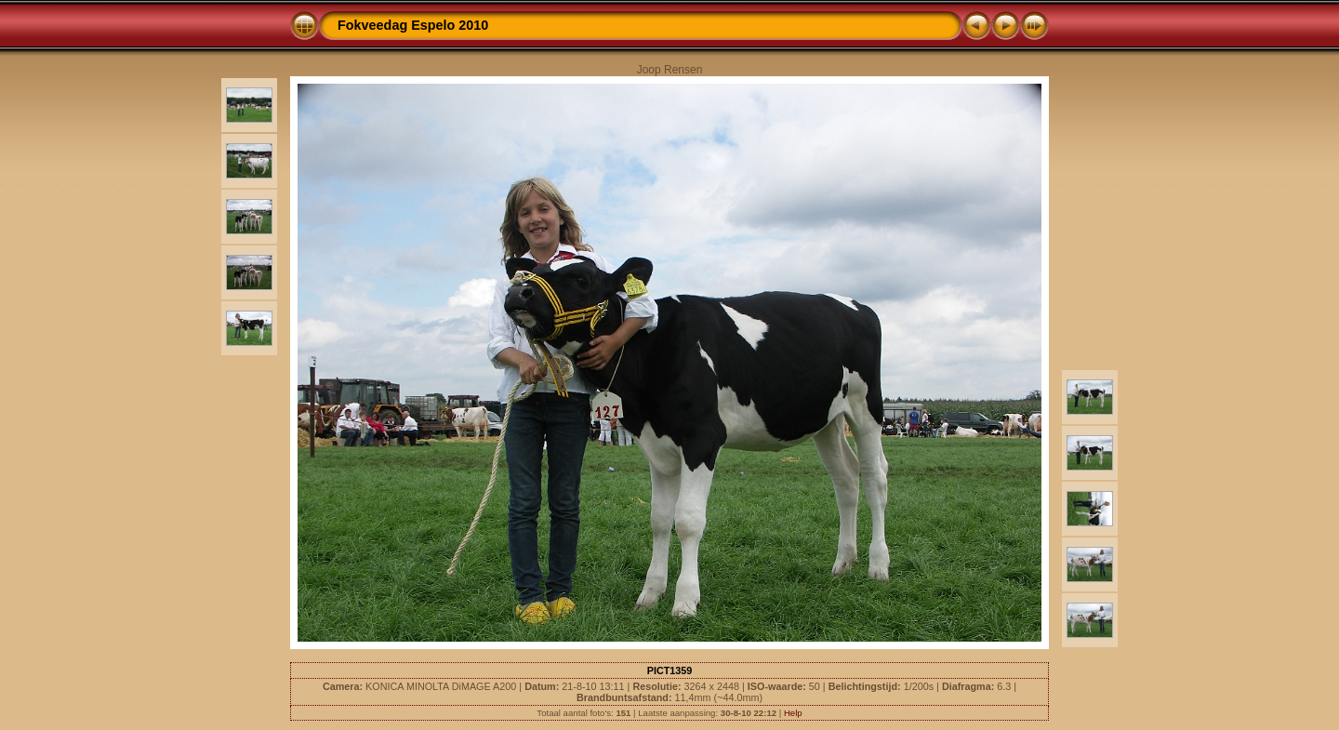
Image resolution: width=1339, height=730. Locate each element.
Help (793, 713)
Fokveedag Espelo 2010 (413, 25)
